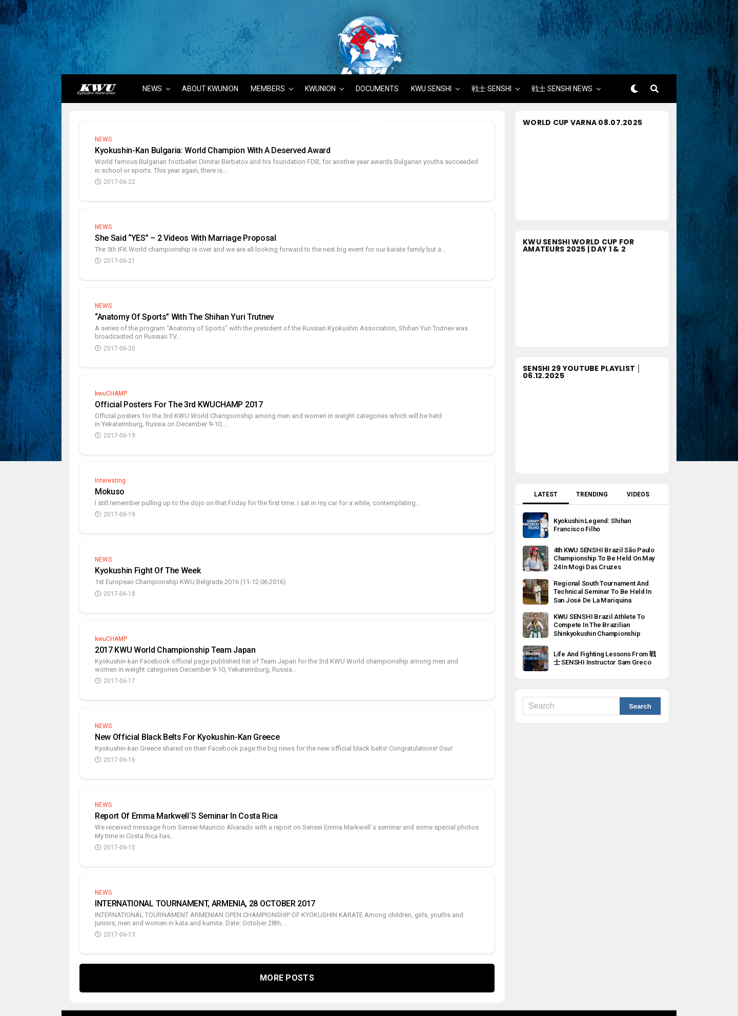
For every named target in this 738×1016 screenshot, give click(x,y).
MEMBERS (268, 52)
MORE (370, 82)
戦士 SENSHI (491, 52)
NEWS (152, 52)
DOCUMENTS (377, 52)
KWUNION (320, 52)
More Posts (287, 941)
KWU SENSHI (431, 52)
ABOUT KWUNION (210, 52)
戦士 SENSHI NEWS (561, 52)
